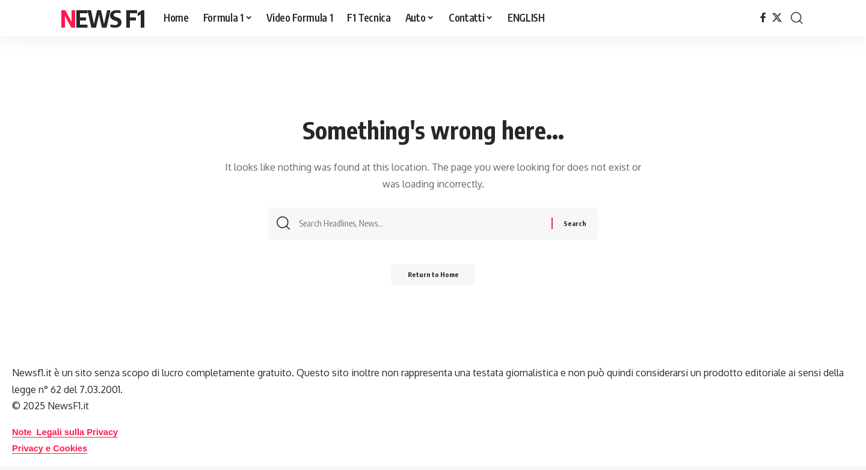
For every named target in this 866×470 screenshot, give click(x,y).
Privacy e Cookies (53, 448)
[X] (777, 18)
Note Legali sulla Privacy (70, 432)
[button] (797, 18)
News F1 (102, 18)
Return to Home (433, 277)
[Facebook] (763, 18)
